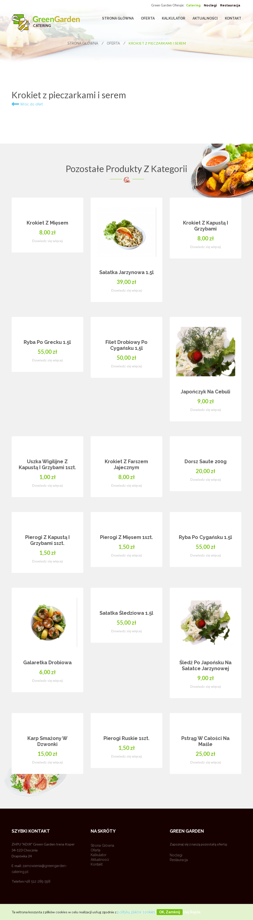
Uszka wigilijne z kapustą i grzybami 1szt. (47, 464)
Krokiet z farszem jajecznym (126, 464)
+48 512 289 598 (37, 881)
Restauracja (230, 5)
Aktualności (205, 18)
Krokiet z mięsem (47, 223)
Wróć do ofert (27, 104)
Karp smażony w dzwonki (47, 741)
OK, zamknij (169, 912)
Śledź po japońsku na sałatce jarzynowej (205, 665)
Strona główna (118, 18)
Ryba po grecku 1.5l (47, 342)
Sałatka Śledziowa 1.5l (126, 613)
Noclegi (210, 5)
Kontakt (233, 18)
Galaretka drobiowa (47, 662)
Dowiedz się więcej (47, 241)
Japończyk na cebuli (205, 392)
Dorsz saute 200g (206, 461)
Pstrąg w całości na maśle (205, 741)
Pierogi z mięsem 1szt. (126, 537)
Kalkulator (173, 18)
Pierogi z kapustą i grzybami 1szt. (47, 540)
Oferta (148, 18)
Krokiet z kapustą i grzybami (205, 226)
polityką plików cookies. (136, 912)
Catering (193, 5)
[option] (126, 493)
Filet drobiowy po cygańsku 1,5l (126, 345)
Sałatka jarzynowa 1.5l (126, 272)
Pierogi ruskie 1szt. (126, 738)
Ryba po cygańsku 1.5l (205, 537)
